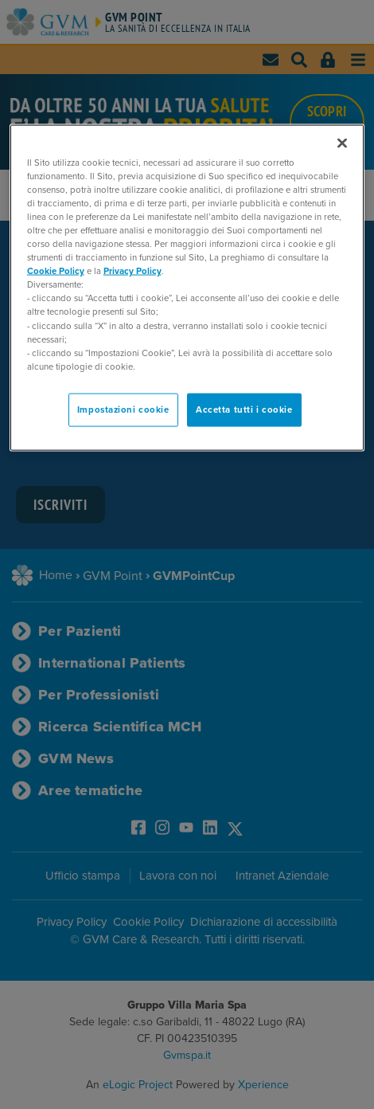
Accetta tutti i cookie (244, 409)
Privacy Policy (132, 271)
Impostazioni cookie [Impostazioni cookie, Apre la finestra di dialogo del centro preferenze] (123, 409)
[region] (187, 287)
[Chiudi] (342, 142)
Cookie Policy (55, 271)
